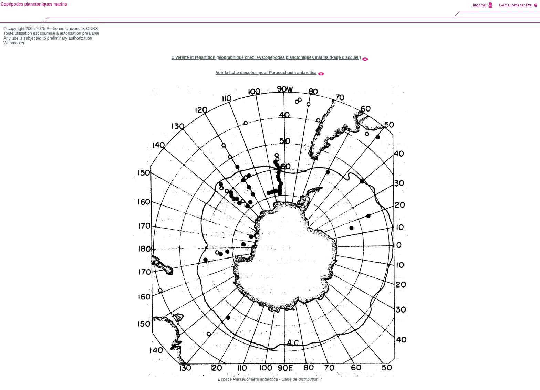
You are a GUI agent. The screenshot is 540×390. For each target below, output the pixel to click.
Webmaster (13, 43)
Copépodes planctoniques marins (34, 4)
